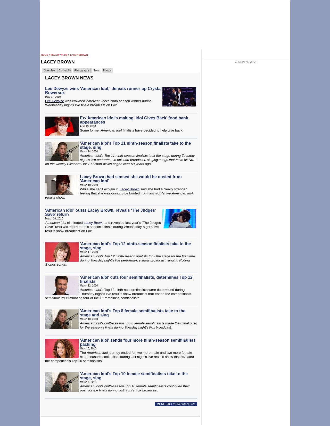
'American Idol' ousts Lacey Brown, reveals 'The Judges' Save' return (100, 212)
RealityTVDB (59, 55)
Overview (49, 70)
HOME (44, 55)
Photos (107, 70)
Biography (65, 70)
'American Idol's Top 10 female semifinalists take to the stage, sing (134, 376)
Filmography (81, 70)
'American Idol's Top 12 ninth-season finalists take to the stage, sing (135, 246)
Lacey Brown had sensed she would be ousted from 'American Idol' (131, 179)
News (96, 70)
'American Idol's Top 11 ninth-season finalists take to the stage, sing (135, 145)
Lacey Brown (79, 55)
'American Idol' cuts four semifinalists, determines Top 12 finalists (136, 279)
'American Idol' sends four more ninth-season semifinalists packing (138, 342)
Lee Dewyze (54, 101)
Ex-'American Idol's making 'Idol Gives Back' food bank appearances (134, 120)
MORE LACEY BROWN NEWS (176, 404)
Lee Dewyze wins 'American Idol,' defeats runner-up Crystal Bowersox (103, 90)
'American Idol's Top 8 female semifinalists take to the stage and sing (132, 313)
